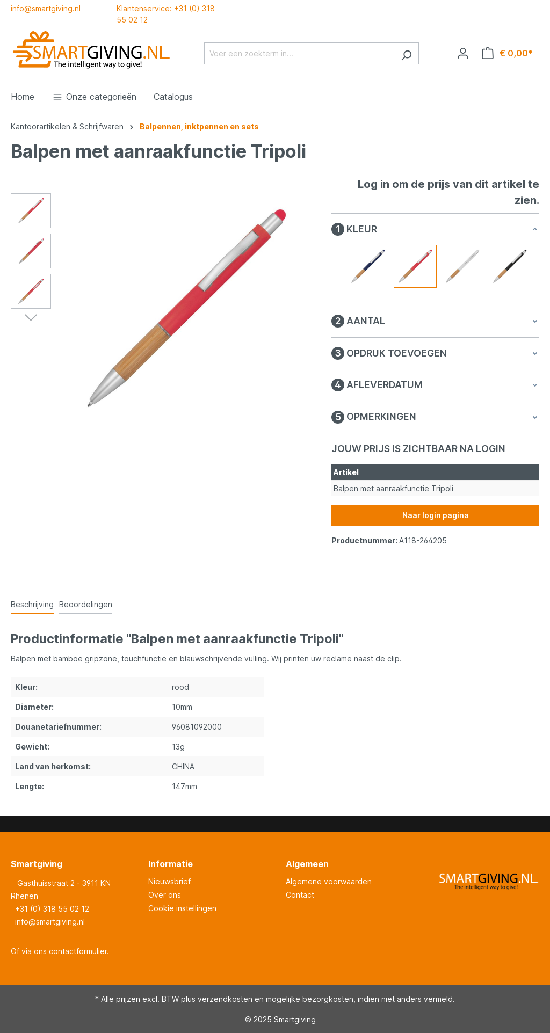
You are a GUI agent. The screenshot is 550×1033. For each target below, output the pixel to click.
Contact (300, 894)
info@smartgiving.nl (46, 8)
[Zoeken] (406, 53)
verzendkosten (225, 998)
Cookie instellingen (182, 908)
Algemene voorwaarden (329, 881)
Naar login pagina (435, 515)
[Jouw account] (463, 53)
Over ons (164, 894)
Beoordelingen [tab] (85, 604)
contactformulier (78, 951)
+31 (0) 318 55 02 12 (52, 908)
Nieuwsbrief (169, 881)
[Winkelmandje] (507, 53)
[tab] (32, 605)
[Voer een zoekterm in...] (299, 53)
